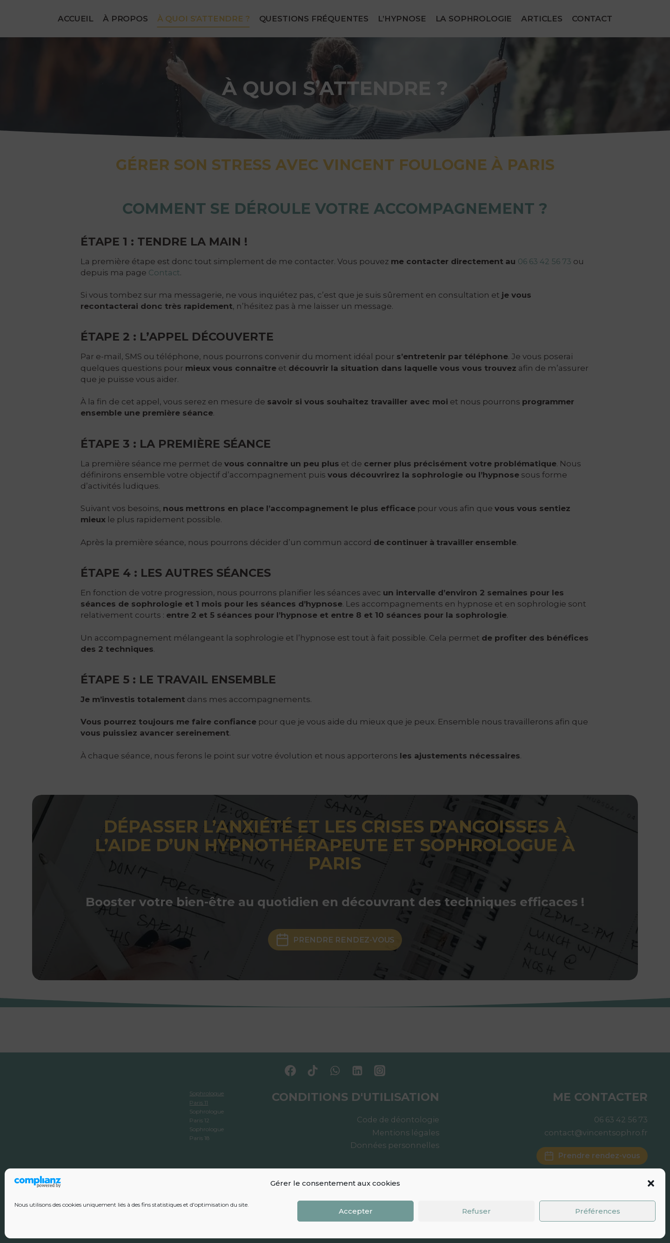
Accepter (356, 1211)
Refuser (476, 1211)
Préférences (597, 1211)
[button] (651, 1183)
